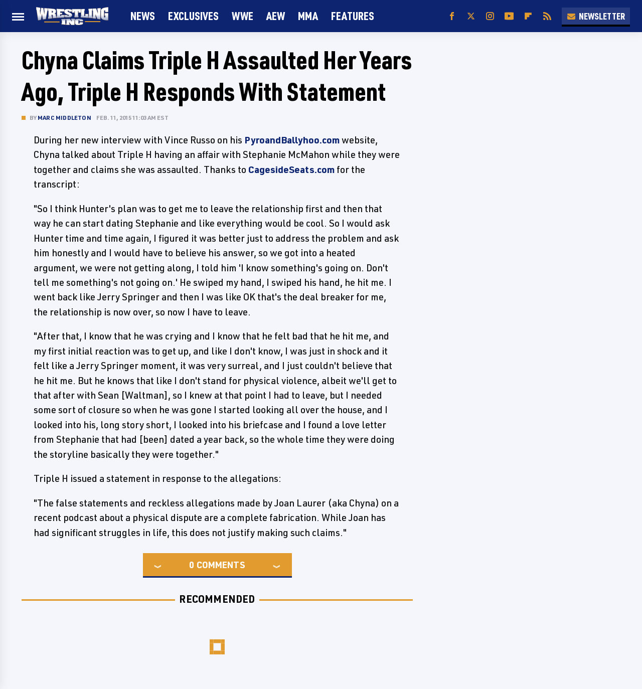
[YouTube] (509, 16)
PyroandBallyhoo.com (292, 140)
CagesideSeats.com (291, 169)
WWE (242, 16)
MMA (308, 16)
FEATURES (352, 16)
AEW (275, 16)
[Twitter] (470, 16)
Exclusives (193, 16)
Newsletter (596, 16)
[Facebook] (451, 16)
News (142, 16)
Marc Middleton (64, 117)
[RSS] (547, 16)
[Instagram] (490, 16)
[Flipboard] (528, 16)
